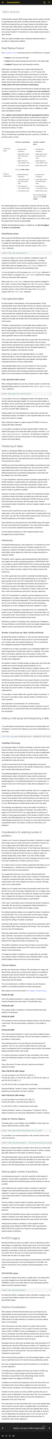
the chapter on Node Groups (36, 991)
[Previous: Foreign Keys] (2, 1428)
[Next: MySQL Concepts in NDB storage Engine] (31, 1428)
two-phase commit (11, 53)
